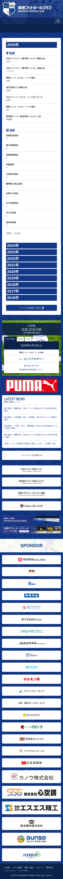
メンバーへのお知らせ (31, 455)
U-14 (20, 339)
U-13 (28, 339)
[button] (31, 45)
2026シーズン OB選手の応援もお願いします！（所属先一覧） (30, 443)
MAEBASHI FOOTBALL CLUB (29, 875)
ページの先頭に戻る (31, 307)
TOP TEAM (10, 339)
